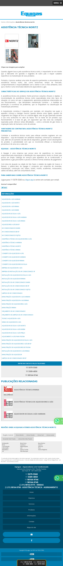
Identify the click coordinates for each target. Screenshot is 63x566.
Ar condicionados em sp (10, 232)
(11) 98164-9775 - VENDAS (31, 485)
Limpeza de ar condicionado (12, 293)
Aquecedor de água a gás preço (13, 333)
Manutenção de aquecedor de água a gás (17, 340)
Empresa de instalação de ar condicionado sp (18, 271)
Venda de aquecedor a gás (11, 322)
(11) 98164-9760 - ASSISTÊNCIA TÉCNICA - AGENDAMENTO (31, 487)
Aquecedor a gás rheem (10, 210)
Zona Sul (41, 435)
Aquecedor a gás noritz (11, 203)
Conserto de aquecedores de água (14, 264)
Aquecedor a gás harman (11, 199)
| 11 (39, 562)
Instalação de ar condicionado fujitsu (16, 290)
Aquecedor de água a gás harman (14, 217)
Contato (31, 521)
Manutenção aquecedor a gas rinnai (15, 300)
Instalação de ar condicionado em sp (15, 286)
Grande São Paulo (9, 439)
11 (28, 564)
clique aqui (29, 180)
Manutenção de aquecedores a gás (14, 304)
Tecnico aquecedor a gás (11, 318)
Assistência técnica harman (12, 243)
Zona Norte (20, 435)
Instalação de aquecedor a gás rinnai (16, 351)
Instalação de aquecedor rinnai (13, 279)
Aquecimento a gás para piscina (13, 336)
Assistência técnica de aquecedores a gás (17, 239)
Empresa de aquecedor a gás (12, 268)
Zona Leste (50, 435)
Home (32, 492)
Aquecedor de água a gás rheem (13, 329)
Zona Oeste (31, 435)
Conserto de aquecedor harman (14, 257)
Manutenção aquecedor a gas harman (16, 297)
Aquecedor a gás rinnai (10, 206)
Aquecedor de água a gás (11, 214)
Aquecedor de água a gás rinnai (13, 221)
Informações (8, 194)
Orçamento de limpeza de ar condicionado (17, 315)
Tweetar (4, 187)
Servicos (31, 504)
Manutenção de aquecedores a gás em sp (16, 344)
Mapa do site (31, 527)
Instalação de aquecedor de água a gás (16, 275)
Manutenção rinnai (9, 308)
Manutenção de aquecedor (12, 355)
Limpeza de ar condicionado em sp (14, 358)
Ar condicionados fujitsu (11, 235)
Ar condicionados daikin (11, 228)
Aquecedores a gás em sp (11, 224)
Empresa (32, 498)
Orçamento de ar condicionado (13, 311)
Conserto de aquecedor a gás (13, 253)
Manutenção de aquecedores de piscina (16, 347)
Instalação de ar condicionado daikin (16, 282)
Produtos (31, 510)
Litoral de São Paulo (25, 439)
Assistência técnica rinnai (11, 250)
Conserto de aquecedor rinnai (13, 261)
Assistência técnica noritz (11, 246)
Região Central (8, 435)
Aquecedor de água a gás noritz (14, 326)
